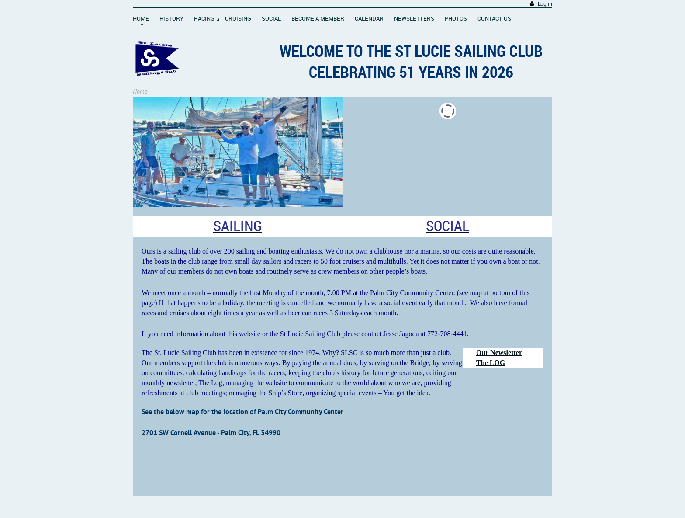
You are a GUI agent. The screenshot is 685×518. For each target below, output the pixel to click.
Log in (545, 3)
